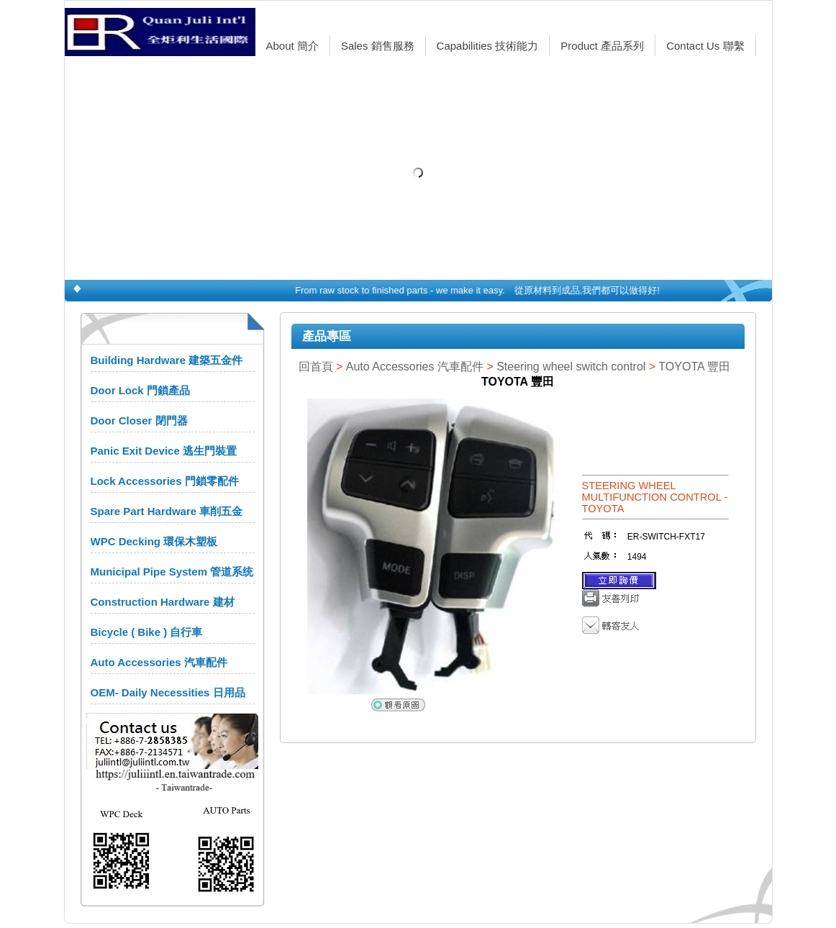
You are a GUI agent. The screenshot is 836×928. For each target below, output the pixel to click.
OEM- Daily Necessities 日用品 (168, 692)
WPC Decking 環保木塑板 (154, 541)
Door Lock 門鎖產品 (140, 390)
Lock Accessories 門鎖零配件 (165, 481)
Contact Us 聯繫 (705, 46)
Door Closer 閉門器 (139, 420)
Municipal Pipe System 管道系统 (172, 571)
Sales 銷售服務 (377, 46)
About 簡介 (292, 46)
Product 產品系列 (602, 46)
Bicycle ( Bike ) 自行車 (147, 632)
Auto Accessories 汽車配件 (159, 662)
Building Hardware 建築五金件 (167, 360)
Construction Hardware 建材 (163, 602)
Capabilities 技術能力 (488, 46)
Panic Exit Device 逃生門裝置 (164, 451)
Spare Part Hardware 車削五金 (167, 511)
